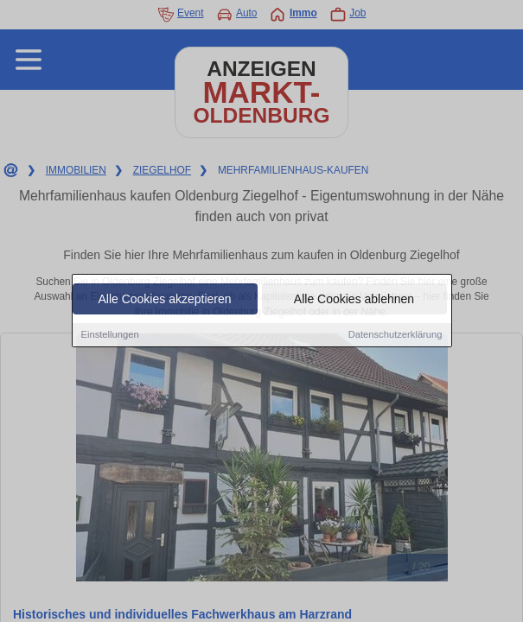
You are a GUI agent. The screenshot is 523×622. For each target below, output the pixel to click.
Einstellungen (110, 335)
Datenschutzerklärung (395, 335)
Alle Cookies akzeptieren (164, 300)
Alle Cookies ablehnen (354, 300)
